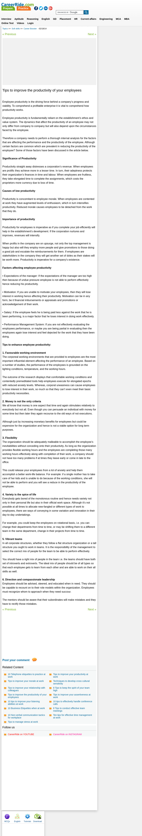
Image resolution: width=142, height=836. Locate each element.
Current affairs (88, 15)
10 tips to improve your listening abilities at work (24, 706)
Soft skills (16, 29)
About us (41, 820)
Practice (75, 4)
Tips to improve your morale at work (26, 685)
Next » (92, 34)
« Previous (9, 34)
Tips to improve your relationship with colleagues (26, 693)
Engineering (106, 15)
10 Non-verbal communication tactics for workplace (26, 720)
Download (133, 29)
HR (75, 15)
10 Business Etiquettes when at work (26, 712)
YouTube (93, 820)
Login (30, 19)
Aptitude (19, 15)
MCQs (102, 29)
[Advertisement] (49, 61)
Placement (65, 15)
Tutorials (123, 29)
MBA (126, 15)
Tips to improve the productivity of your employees (27, 700)
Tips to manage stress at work (23, 726)
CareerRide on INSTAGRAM (67, 738)
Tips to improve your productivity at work (70, 679)
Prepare (60, 4)
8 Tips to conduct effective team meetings (69, 713)
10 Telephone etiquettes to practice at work (26, 679)
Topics (5, 29)
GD (54, 15)
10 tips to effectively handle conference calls (72, 706)
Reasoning (32, 15)
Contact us (54, 820)
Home (31, 820)
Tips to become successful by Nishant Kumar (115, 83)
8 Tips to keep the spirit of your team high (71, 693)
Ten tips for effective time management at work (72, 720)
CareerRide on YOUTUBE (21, 738)
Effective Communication (112, 90)
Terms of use (69, 820)
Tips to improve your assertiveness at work (71, 700)
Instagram (106, 820)
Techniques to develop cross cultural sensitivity (71, 686)
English (46, 15)
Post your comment (16, 664)
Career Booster (30, 29)
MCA (118, 15)
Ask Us (82, 820)
